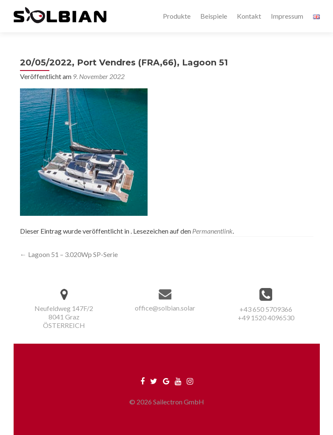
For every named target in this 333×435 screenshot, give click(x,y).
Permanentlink (212, 231)
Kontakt (249, 16)
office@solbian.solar (165, 308)
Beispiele (213, 16)
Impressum (287, 16)
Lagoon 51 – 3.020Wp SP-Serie (69, 254)
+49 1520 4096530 (266, 318)
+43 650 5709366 (265, 309)
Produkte (177, 16)
